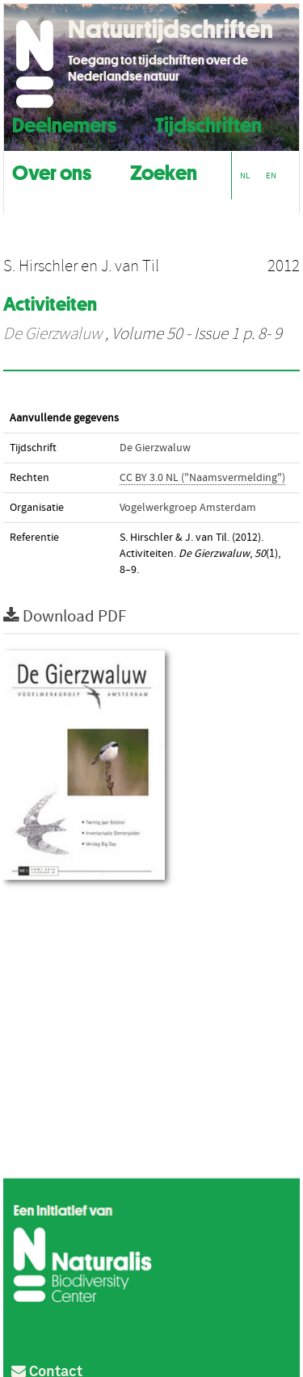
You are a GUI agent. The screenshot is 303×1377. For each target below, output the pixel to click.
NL (245, 175)
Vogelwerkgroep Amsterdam (188, 507)
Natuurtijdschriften (170, 29)
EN (271, 175)
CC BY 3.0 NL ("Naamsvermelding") (202, 477)
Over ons (51, 170)
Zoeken (163, 170)
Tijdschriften (208, 123)
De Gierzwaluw (52, 334)
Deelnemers (64, 123)
